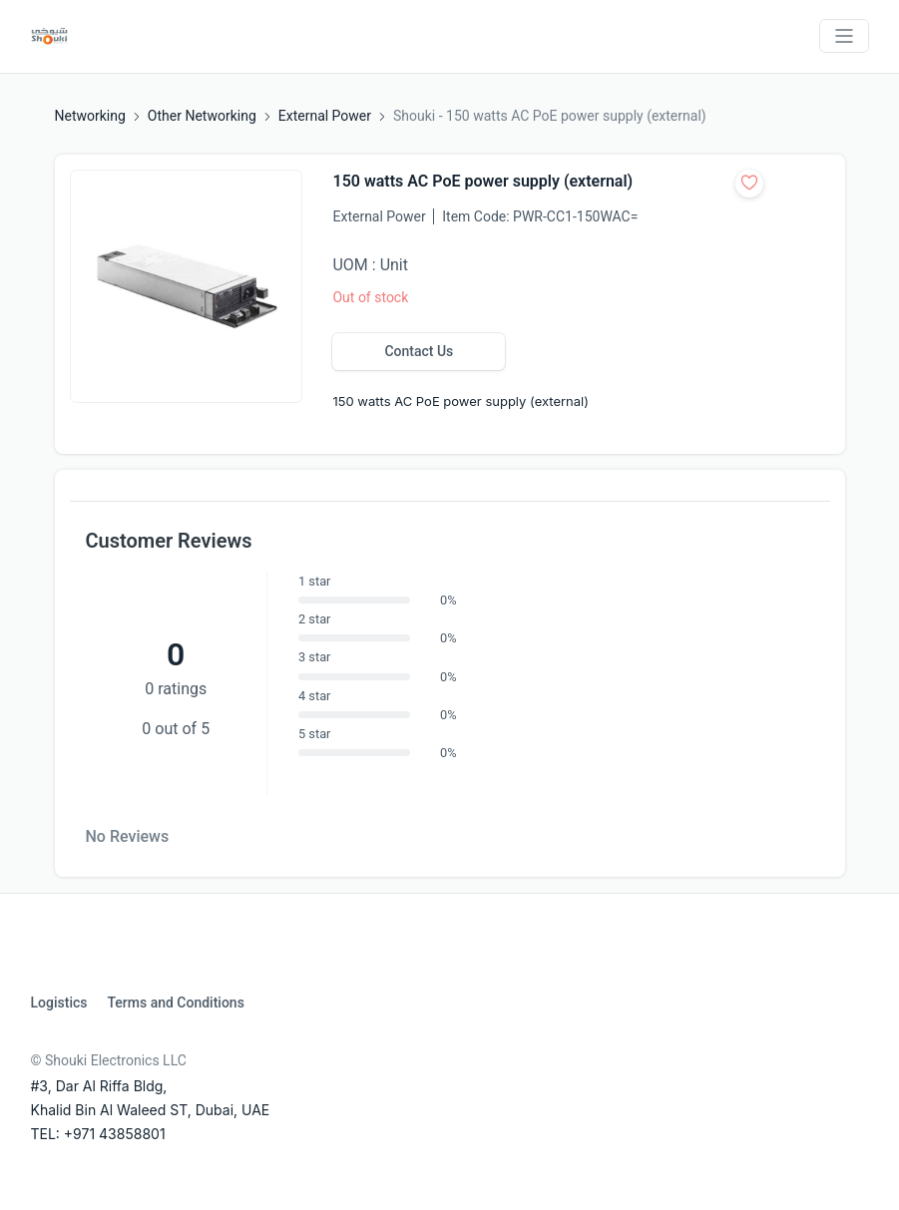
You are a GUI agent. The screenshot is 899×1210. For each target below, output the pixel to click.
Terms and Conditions (175, 1002)
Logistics (59, 1002)
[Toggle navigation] (844, 36)
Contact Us (418, 351)
